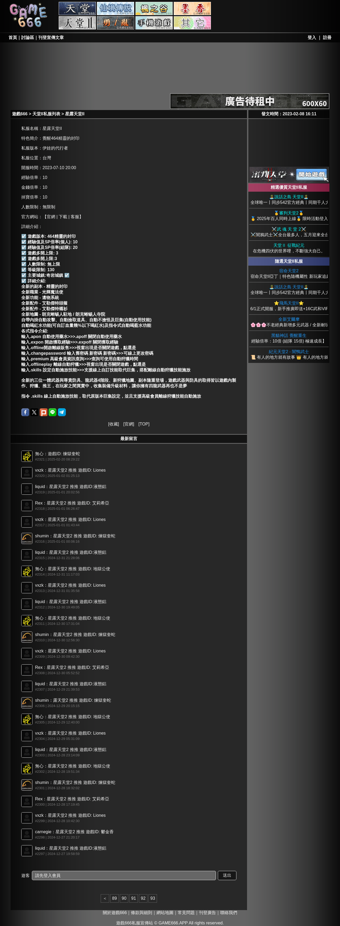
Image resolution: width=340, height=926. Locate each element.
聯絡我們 (228, 912)
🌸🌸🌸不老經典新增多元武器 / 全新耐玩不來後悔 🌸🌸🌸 (289, 322)
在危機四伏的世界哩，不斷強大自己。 (289, 248)
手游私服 (154, 22)
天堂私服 (77, 8)
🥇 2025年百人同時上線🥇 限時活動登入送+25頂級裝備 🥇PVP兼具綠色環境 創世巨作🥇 (289, 215)
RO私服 (115, 8)
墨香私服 (192, 8)
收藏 (113, 424)
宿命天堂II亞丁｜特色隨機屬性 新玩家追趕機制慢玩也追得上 (289, 273)
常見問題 (186, 912)
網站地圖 (164, 912)
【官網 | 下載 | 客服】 (62, 216)
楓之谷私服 (154, 8)
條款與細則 (141, 912)
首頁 (12, 37)
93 (152, 898)
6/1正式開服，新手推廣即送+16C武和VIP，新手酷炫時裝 (289, 306)
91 (133, 898)
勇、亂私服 (115, 22)
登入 (312, 37)
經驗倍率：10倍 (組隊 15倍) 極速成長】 (289, 338)
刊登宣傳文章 (51, 37)
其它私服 (192, 22)
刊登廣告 (207, 912)
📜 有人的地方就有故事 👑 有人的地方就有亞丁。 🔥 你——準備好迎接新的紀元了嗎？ (289, 354)
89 (114, 898)
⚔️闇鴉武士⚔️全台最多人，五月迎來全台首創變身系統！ (289, 232)
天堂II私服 (77, 22)
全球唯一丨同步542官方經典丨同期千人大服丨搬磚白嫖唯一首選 (289, 199)
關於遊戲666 (115, 912)
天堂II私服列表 (46, 114)
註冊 (327, 37)
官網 (129, 424)
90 (124, 898)
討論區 (27, 37)
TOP (144, 424)
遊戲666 (20, 114)
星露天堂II (74, 114)
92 (143, 898)
